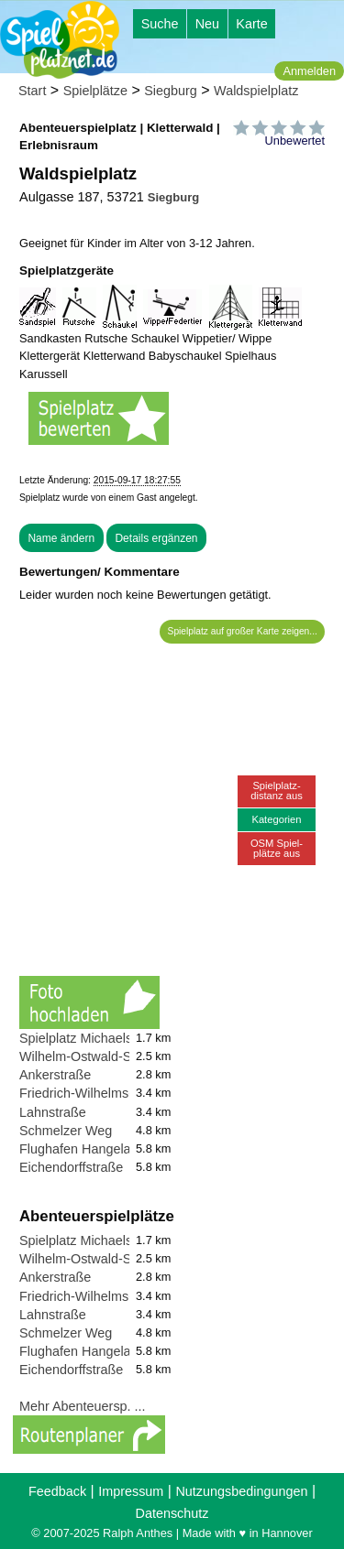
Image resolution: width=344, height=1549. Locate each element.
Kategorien (276, 819)
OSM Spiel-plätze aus (276, 848)
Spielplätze (95, 90)
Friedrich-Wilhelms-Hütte (91, 1093)
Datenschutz (172, 1513)
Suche (160, 23)
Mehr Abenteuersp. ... (82, 1406)
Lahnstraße (52, 1112)
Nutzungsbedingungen (241, 1491)
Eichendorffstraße (71, 1167)
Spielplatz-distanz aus (276, 790)
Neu (207, 23)
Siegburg (170, 90)
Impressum (130, 1491)
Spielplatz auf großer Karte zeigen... (242, 631)
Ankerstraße (55, 1074)
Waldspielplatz (256, 90)
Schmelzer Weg (65, 1130)
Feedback (57, 1491)
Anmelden (309, 71)
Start (32, 90)
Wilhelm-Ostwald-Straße (90, 1056)
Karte (251, 23)
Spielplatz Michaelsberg (89, 1038)
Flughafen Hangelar (77, 1149)
